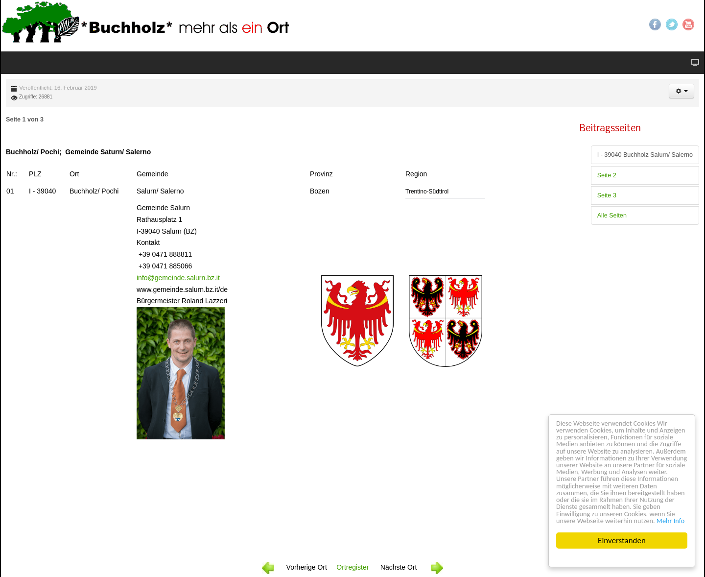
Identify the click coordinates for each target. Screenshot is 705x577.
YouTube (688, 24)
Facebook (655, 24)
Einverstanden (622, 540)
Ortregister (352, 567)
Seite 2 (606, 175)
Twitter (672, 24)
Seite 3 (606, 195)
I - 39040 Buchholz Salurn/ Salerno (645, 154)
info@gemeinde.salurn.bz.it (178, 278)
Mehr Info (668, 520)
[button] (681, 91)
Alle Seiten (612, 215)
